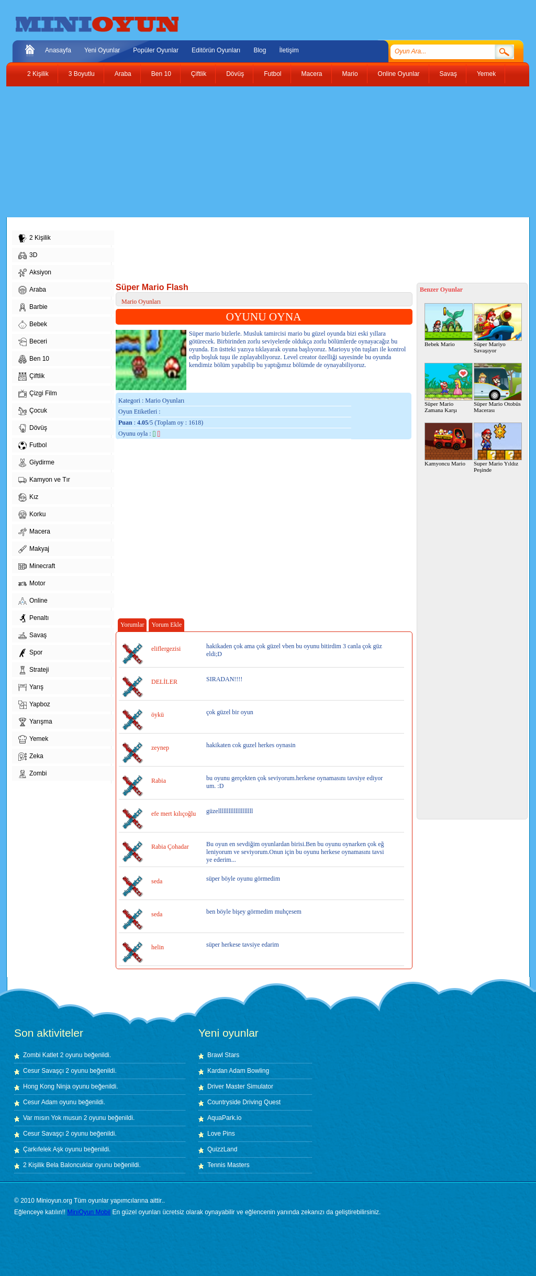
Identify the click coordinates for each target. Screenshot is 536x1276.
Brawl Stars (223, 1055)
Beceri (32, 342)
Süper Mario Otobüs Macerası (498, 388)
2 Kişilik (38, 73)
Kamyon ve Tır (44, 480)
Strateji (33, 670)
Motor (32, 584)
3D (27, 255)
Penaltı (33, 618)
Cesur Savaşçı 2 (46, 1070)
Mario (350, 73)
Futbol (272, 73)
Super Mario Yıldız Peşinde (498, 448)
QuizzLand (222, 1149)
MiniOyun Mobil (88, 1212)
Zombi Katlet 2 (43, 1055)
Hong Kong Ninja (47, 1086)
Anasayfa (58, 50)
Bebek (32, 324)
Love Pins (221, 1133)
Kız (28, 497)
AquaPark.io (224, 1118)
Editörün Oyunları (216, 50)
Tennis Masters (228, 1165)
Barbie (33, 307)
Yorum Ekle (166, 624)
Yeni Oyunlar (102, 50)
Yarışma (35, 722)
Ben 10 (161, 73)
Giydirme (36, 463)
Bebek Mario (449, 325)
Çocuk (32, 411)
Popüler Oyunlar (155, 50)
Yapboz (34, 705)
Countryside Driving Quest (244, 1102)
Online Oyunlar (399, 73)
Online (33, 601)
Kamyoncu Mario (449, 445)
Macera (312, 73)
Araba (123, 73)
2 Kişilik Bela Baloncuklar (58, 1165)
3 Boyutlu (82, 73)
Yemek (486, 73)
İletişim (288, 50)
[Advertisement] (260, 151)
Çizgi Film (37, 394)
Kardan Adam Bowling (238, 1070)
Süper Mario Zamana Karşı (449, 388)
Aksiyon (34, 273)
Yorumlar (132, 624)
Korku (32, 515)
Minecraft (36, 566)
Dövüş (235, 73)
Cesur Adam (40, 1102)
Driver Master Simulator (240, 1086)
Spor (30, 653)
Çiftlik (198, 73)
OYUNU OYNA (264, 316)
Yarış (30, 687)
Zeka (30, 756)
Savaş (448, 73)
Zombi (32, 774)
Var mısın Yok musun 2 (55, 1118)
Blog (259, 50)
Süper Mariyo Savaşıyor (498, 328)
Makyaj (33, 549)
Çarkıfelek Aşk (43, 1149)
